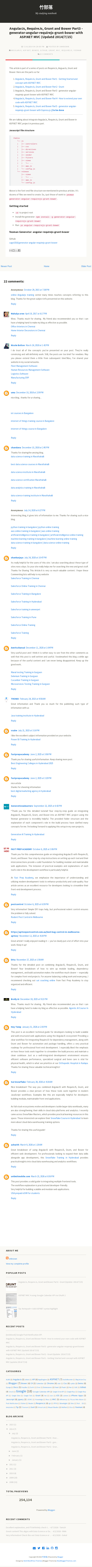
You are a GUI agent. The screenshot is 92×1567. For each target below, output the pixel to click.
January (15, 1461)
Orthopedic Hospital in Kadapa (73, 1064)
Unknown (13, 1260)
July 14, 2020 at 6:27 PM (34, 511)
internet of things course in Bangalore (29, 430)
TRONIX (15, 700)
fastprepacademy (20, 755)
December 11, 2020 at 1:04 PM (39, 648)
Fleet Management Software (24, 367)
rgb (49, 1405)
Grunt (52, 53)
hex (45, 1397)
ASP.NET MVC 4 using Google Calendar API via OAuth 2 (42, 1296)
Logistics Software (19, 374)
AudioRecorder (68, 1381)
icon (51, 1397)
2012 (11, 1465)
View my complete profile (17, 1265)
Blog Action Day (81, 1381)
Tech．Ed (80, 1405)
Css (65, 1384)
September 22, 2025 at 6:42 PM (48, 807)
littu (13, 960)
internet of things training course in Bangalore (32, 422)
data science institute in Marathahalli (28, 473)
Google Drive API (58, 1393)
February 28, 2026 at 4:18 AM (39, 1083)
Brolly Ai (15, 1000)
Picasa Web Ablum (76, 1401)
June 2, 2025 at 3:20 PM (40, 779)
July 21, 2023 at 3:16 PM (28, 731)
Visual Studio (53, 1408)
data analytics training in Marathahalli (28, 488)
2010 (11, 1474)
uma (13, 393)
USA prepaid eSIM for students (25, 1194)
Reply (13, 305)
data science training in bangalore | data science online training (40, 543)
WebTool (64, 1408)
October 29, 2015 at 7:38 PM (36, 291)
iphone (65, 1397)
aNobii (27, 1381)
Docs (16, 1388)
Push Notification (12, 1405)
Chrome (50, 1384)
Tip (17, 1408)
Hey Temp (16, 1028)
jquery (21, 1400)
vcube (14, 731)
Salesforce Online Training (23, 626)
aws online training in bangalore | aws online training (35, 532)
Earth (32, 1389)
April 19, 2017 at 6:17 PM (36, 314)
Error (38, 1389)
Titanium (25, 1408)
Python (23, 1405)
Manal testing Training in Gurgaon (26, 673)
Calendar (39, 1384)
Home (46, 267)
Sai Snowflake (18, 1083)
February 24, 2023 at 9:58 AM (32, 700)
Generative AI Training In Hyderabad (27, 835)
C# (32, 1384)
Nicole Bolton (18, 346)
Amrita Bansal (18, 648)
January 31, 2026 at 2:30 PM (34, 1028)
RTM (55, 1405)
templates (9, 1408)
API (33, 1380)
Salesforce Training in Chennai (25, 579)
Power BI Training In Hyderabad (25, 740)
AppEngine (42, 1381)
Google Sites (16, 1397)
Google (21, 1392)
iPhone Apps (77, 1396)
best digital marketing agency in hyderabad (31, 792)
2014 (11, 1430)
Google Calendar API (41, 1393)
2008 (11, 1483)
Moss (47, 1401)
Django (8, 1389)
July (14, 1434)
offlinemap (63, 1401)
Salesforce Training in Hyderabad (26, 602)
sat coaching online (45, 981)
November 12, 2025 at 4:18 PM (33, 937)
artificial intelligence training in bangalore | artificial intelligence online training (47, 536)
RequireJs (67, 53)
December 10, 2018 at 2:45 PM (35, 448)
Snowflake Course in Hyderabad (66, 1119)
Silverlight (63, 1404)
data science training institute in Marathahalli (32, 496)
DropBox (24, 1389)
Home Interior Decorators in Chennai (28, 331)
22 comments (46, 57)
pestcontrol (17, 905)
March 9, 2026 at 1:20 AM (31, 1145)
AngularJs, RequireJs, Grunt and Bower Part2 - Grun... (34, 1448)
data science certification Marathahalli (28, 481)
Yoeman (77, 53)
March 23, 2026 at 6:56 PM (42, 1177)
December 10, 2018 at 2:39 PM (29, 393)
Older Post (86, 267)
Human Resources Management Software (30, 371)
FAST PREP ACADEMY (21, 850)
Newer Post (6, 267)
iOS (57, 1396)
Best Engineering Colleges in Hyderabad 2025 (32, 764)
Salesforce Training (20, 634)
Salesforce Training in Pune (23, 618)
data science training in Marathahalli (27, 457)
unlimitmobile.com (20, 1177)
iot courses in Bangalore (22, 414)
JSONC (29, 1401)
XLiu (71, 1408)
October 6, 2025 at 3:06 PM (45, 850)
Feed (56, 1388)
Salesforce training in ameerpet (25, 610)
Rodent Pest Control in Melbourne (27, 918)
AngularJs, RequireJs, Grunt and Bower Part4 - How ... (34, 1439)
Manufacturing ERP (20, 378)
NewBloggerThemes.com (66, 1562)
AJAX (8, 1381)
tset (33, 1408)
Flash (64, 1388)
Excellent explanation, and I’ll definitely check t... (27, 1528)
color (59, 1385)
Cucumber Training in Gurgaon (25, 681)
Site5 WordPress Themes (32, 1562)
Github (43, 53)
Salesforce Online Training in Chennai (28, 587)
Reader (30, 1405)
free (70, 1389)
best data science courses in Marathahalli (30, 465)
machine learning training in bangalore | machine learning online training (44, 540)
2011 (11, 1470)
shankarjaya (17, 558)
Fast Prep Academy (23, 878)
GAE (75, 1389)
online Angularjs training (22, 296)
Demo (80, 1384)
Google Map (71, 1393)
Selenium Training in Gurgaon (24, 677)
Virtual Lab (41, 1408)
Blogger (13, 1384)
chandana (16, 448)
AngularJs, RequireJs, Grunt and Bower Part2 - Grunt (39, 89)
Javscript (10, 1400)
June (14, 1452)
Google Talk (28, 1397)
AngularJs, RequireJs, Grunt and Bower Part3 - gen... (34, 1443)
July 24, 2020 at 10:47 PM (35, 558)
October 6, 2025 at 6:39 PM (36, 905)
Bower (35, 53)
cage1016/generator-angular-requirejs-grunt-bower (33, 243)
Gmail (11, 1393)
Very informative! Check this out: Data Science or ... (28, 1536)
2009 (11, 1478)
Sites (72, 1405)
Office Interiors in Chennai (23, 327)
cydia (72, 1384)
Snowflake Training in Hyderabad (62, 1158)
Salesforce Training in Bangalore (26, 595)
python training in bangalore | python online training (35, 528)
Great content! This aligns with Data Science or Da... (28, 1532)
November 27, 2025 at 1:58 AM (30, 960)
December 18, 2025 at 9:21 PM (33, 1000)
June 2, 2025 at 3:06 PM (40, 755)
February (16, 1456)
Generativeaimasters (22, 807)
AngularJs (16, 53)
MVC (58, 53)
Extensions (47, 1388)
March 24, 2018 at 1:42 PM (37, 346)
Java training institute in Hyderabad (27, 716)
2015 (11, 1425)
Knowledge (39, 1401)
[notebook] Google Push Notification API (24, 1336)
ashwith (15, 1145)
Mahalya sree (17, 314)
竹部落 (46, 7)
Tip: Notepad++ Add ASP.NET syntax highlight (38, 1310)
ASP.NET (27, 53)
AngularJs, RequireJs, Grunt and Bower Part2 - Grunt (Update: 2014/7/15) (50, 1283)
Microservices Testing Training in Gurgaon (30, 685)
